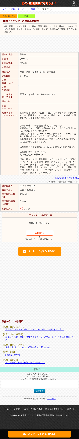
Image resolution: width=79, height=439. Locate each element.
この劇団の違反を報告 (67, 178)
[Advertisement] (39, 43)
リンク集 (16, 409)
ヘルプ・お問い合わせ (32, 409)
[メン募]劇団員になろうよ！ (40, 3)
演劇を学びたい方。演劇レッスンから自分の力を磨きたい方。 (34, 329)
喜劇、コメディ (18, 9)
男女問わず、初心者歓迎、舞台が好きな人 (25, 362)
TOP (4, 9)
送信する (39, 391)
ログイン (74, 3)
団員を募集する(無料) (55, 409)
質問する (39, 233)
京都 (33, 9)
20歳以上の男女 (12, 355)
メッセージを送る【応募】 (39, 251)
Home (6, 409)
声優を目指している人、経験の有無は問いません (28, 347)
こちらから (51, 399)
